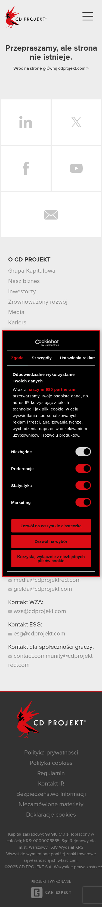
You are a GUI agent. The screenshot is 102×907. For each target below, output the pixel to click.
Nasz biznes (24, 281)
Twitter (76, 122)
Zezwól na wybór (51, 541)
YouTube (76, 168)
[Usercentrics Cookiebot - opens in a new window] (35, 342)
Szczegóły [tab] (42, 357)
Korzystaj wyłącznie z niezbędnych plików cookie (51, 558)
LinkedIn (26, 122)
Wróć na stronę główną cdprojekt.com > (51, 68)
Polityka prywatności (51, 753)
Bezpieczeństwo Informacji (51, 794)
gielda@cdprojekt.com (40, 589)
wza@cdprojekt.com (37, 611)
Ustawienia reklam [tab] (78, 357)
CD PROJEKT (26, 17)
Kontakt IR (51, 784)
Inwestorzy (22, 292)
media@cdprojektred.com (44, 580)
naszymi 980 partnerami (52, 389)
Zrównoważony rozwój (37, 302)
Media (16, 312)
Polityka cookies (51, 763)
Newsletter (51, 214)
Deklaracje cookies (51, 815)
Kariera (17, 323)
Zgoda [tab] (17, 357)
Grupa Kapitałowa (31, 271)
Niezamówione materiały (51, 805)
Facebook (26, 168)
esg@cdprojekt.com (36, 634)
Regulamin (51, 774)
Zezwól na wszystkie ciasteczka (51, 525)
